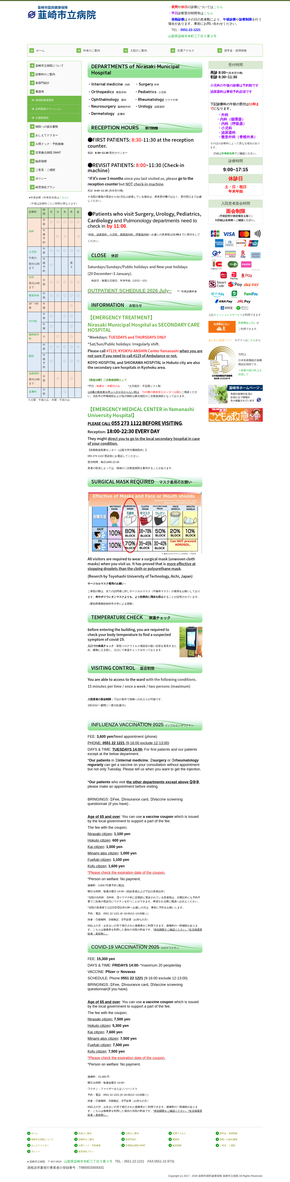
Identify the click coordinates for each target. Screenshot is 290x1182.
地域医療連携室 (44, 100)
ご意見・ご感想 (45, 169)
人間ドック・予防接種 (49, 143)
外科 (31, 277)
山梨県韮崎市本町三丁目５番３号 (192, 36)
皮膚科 (33, 391)
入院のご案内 (138, 50)
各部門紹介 (42, 83)
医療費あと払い (247, 322)
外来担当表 (227, 153)
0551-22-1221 (134, 1161)
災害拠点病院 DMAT (48, 152)
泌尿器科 (34, 373)
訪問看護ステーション (48, 108)
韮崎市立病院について (49, 65)
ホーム (40, 50)
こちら (218, 7)
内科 (31, 231)
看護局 (39, 91)
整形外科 (34, 295)
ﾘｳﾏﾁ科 (33, 321)
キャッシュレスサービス (228, 314)
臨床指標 (41, 161)
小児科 (33, 251)
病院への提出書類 (46, 126)
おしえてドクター (46, 135)
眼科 (31, 356)
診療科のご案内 (45, 74)
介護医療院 (42, 117)
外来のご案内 (91, 50)
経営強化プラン (45, 187)
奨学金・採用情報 (235, 50)
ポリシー (41, 178)
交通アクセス (185, 50)
